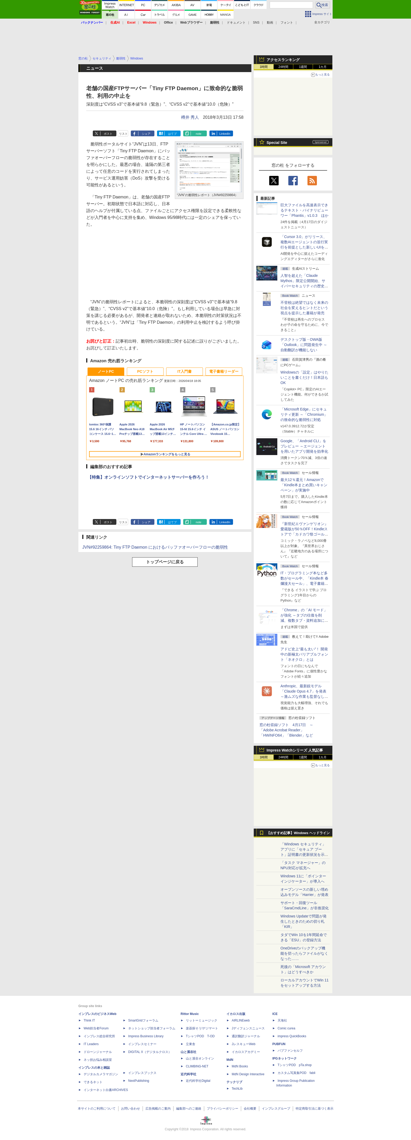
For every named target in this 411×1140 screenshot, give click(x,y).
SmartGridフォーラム (143, 1020)
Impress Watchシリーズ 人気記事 (295, 750)
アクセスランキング (283, 60)
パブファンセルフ (290, 1050)
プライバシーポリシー (222, 1108)
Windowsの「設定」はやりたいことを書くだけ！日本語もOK (304, 377)
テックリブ (234, 1082)
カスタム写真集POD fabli (296, 1073)
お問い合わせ (130, 1108)
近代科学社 (188, 1074)
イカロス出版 (235, 1014)
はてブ (172, 133)
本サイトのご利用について (97, 1108)
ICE (275, 1014)
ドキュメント (236, 22)
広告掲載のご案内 (158, 1108)
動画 (270, 22)
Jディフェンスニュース (248, 1028)
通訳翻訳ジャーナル (246, 1036)
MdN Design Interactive (248, 1074)
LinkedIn (224, 133)
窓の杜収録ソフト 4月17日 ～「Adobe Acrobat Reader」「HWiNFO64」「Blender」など (286, 730)
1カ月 (323, 67)
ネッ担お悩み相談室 (98, 1060)
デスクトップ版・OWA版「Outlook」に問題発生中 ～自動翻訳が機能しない (303, 344)
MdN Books (240, 1066)
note (198, 133)
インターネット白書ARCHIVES (106, 1090)
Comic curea (286, 1028)
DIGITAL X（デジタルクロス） (149, 1052)
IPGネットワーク (284, 1058)
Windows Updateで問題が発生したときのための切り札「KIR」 (303, 921)
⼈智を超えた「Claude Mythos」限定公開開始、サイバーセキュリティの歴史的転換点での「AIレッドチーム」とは (304, 286)
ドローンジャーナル (98, 1052)
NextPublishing (138, 1081)
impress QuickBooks (292, 1036)
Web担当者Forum (96, 1028)
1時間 (264, 67)
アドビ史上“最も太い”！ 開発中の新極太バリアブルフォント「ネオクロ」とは (304, 654)
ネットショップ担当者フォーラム (151, 1028)
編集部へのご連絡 (188, 1108)
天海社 (282, 1020)
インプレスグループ (276, 1108)
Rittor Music (190, 1014)
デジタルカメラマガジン (101, 1074)
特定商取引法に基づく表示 (314, 1108)
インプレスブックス (142, 1073)
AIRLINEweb (241, 1020)
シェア (146, 133)
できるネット (93, 1082)
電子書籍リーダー (224, 371)
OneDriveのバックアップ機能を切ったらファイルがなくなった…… (304, 953)
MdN (229, 1060)
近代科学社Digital (198, 1081)
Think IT (89, 1020)
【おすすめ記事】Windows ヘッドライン (298, 833)
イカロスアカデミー (246, 1052)
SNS (256, 22)
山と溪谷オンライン (200, 1058)
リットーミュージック (201, 1020)
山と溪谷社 (188, 1052)
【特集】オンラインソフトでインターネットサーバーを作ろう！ (148, 477)
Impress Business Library (146, 1036)
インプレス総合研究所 (99, 1036)
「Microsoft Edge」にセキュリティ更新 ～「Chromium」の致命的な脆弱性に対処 (304, 414)
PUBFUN (278, 1044)
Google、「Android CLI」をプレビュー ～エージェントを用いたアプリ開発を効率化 (304, 446)
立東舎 (190, 1044)
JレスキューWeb (243, 1044)
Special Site (277, 143)
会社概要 (250, 1108)
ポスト (108, 133)
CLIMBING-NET (197, 1066)
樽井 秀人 (190, 117)
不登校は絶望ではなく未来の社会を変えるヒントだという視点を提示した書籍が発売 (304, 307)
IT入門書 (184, 371)
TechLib (237, 1088)
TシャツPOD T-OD (200, 1036)
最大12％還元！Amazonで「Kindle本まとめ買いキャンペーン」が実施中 (303, 485)
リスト (123, 133)
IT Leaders (91, 1044)
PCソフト (145, 371)
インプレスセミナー (142, 1044)
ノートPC (106, 371)
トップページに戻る (165, 562)
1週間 (303, 67)
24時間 (283, 67)
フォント (286, 22)
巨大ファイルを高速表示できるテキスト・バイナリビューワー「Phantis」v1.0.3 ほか (304, 210)
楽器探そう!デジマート (202, 1028)
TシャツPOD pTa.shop (295, 1065)
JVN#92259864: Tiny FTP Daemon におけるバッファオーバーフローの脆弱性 (155, 547)
